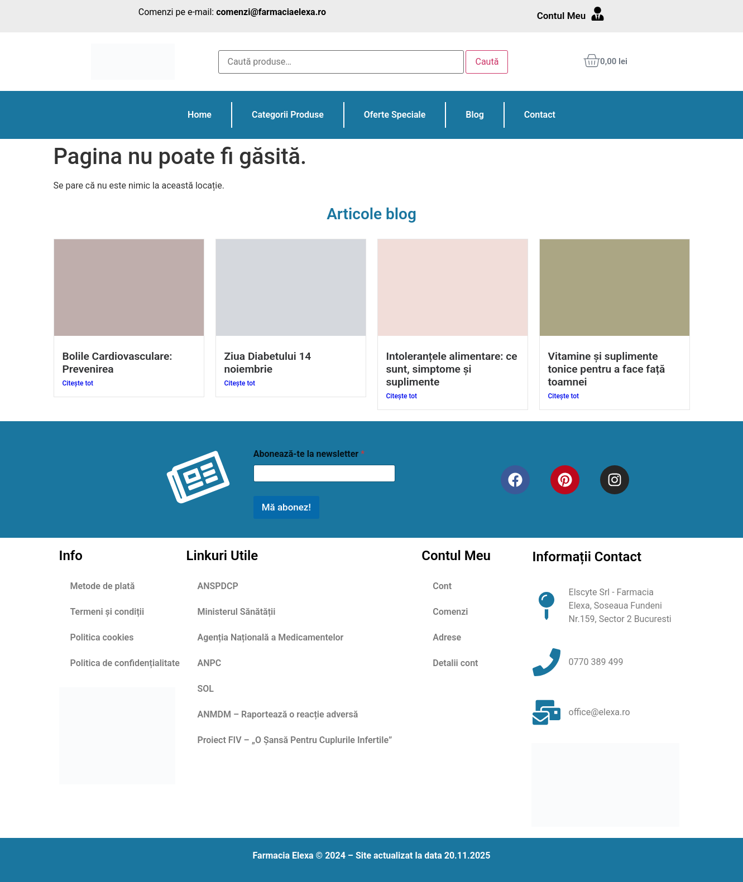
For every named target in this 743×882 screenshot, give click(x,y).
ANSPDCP (218, 586)
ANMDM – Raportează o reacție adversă (278, 714)
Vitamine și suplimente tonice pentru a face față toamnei (606, 369)
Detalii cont (455, 663)
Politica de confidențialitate (125, 663)
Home (200, 114)
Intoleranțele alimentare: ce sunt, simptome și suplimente (451, 369)
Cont (442, 586)
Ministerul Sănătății (237, 611)
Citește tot (78, 383)
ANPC (210, 663)
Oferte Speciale (394, 114)
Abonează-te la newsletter (309, 454)
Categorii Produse (288, 114)
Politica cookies (102, 637)
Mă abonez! (286, 507)
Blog (474, 114)
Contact (539, 114)
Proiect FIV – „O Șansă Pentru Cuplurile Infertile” (295, 740)
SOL (206, 688)
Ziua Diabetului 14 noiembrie (267, 362)
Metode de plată (102, 586)
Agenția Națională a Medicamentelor (271, 637)
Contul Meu (561, 15)
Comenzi (450, 611)
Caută (486, 61)
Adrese (447, 637)
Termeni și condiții (107, 611)
